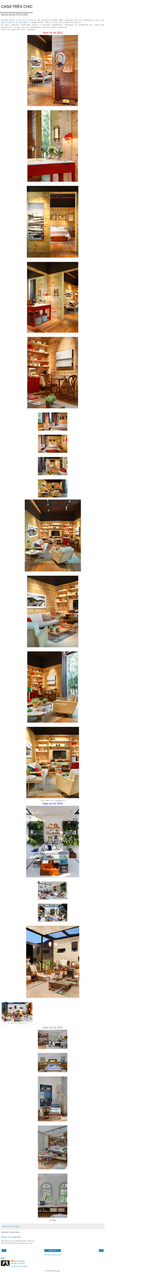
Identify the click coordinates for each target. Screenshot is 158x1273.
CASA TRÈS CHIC (17, 6)
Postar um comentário (11, 1237)
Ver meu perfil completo (19, 1266)
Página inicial (53, 1250)
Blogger (57, 1271)
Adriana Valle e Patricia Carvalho (18, 20)
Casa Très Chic (19, 1261)
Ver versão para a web (52, 1255)
